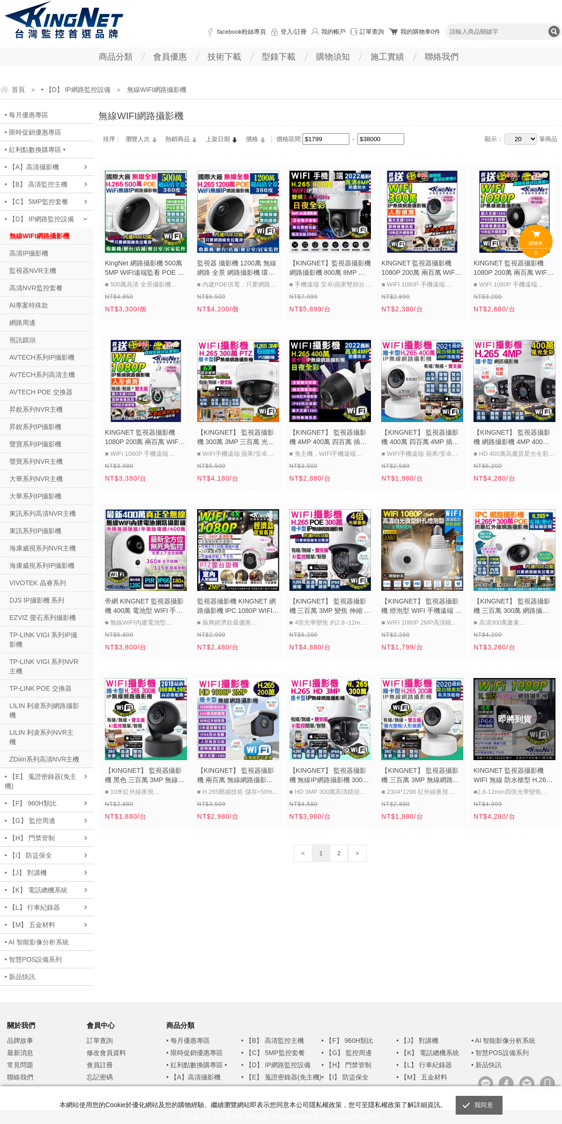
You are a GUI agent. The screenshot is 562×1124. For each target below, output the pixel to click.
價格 (252, 139)
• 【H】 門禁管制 (30, 838)
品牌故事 (20, 1040)
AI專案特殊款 (28, 305)
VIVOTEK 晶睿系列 (37, 583)
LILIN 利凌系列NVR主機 (41, 737)
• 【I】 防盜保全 (28, 855)
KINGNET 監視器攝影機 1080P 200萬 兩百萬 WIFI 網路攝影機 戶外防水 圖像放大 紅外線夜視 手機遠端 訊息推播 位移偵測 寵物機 (511, 268)
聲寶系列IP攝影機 (35, 444)
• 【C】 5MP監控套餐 (36, 201)
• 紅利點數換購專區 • (35, 149)
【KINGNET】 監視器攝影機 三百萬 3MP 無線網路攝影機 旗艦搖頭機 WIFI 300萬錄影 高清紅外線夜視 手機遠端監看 (420, 776)
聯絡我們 (441, 56)
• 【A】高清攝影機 (32, 167)
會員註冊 (100, 1065)
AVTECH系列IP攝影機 (41, 357)
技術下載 (224, 56)
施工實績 (387, 56)
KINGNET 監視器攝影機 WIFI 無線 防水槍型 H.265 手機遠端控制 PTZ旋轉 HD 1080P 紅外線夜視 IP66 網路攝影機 (512, 776)
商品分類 (116, 56)
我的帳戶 (333, 31)
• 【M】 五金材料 (30, 924)
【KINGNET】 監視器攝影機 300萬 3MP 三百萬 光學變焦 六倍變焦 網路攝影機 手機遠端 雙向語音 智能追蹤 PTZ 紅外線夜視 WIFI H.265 (235, 438)
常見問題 (20, 1065)
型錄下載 (279, 56)
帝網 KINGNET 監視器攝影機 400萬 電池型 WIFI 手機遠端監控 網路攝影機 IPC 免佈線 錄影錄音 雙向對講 (144, 606)
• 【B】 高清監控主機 (36, 184)
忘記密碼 (100, 1077)
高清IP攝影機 (28, 253)
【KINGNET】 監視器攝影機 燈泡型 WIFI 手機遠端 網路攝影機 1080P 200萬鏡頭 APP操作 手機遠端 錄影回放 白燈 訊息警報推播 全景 (421, 606)
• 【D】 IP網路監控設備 (39, 219)
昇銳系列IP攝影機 (35, 426)
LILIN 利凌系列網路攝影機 (44, 710)
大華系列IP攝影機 (35, 496)
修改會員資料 (106, 1052)
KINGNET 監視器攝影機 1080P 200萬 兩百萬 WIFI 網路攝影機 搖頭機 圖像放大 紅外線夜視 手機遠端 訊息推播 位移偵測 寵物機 (420, 268)
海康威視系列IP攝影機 (41, 565)
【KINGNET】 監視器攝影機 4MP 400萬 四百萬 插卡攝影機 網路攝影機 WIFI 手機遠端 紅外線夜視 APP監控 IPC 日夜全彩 (328, 438)
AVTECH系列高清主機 (42, 374)
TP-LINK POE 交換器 (40, 688)
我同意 (483, 1105)
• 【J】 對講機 (26, 872)
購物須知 (333, 56)
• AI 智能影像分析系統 (37, 942)
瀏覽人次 (138, 139)
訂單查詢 (372, 31)
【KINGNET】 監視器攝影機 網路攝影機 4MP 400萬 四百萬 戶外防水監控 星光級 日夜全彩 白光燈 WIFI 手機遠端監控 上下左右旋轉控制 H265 (513, 438)
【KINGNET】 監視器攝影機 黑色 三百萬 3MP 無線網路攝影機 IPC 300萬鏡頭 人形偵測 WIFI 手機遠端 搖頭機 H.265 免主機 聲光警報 (145, 776)
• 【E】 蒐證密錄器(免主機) (40, 781)
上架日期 (218, 139)
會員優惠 (170, 56)
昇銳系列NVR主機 (36, 409)
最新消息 (20, 1052)
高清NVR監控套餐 (36, 288)
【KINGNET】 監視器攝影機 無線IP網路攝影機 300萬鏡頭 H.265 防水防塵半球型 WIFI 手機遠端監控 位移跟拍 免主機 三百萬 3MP (329, 776)
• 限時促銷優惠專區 (33, 132)
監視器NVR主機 (32, 270)
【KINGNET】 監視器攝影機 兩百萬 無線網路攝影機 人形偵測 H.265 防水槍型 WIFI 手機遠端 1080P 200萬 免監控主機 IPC (238, 776)
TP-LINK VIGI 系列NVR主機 (43, 666)
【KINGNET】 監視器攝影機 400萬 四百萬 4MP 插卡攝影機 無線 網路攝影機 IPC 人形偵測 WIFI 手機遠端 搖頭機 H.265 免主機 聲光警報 (419, 438)
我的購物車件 (420, 31)
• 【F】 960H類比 (31, 803)
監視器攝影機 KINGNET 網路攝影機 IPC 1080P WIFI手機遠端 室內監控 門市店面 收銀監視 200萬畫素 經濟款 (238, 606)
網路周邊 (22, 322)
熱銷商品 (177, 139)
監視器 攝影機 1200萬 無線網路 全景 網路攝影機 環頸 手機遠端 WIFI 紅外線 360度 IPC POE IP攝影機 (236, 268)
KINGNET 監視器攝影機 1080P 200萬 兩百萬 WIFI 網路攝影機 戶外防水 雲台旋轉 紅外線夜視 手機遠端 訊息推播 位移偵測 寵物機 (143, 438)
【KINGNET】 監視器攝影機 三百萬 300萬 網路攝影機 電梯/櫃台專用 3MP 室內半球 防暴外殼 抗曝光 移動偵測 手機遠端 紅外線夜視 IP (513, 606)
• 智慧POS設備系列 (33, 959)
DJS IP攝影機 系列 (36, 600)
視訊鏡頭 (22, 340)
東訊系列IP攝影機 (35, 531)
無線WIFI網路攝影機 (39, 236)
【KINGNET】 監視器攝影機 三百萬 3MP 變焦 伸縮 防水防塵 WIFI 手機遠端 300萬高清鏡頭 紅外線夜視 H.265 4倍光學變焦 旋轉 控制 (330, 606)
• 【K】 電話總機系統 (36, 890)
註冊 (301, 31)
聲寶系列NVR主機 (36, 461)
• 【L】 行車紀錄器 (32, 907)
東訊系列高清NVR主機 (42, 513)
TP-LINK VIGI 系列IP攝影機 (43, 639)
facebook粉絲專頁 (241, 31)
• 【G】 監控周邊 (30, 820)
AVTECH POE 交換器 (41, 392)
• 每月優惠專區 (26, 115)
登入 (287, 31)
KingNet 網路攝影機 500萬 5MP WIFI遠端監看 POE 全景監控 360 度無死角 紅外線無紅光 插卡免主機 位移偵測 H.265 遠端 (144, 268)
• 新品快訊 (20, 977)
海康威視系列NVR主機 (42, 548)
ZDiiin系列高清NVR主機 (44, 759)
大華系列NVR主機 (36, 479)
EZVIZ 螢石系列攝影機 (42, 617)
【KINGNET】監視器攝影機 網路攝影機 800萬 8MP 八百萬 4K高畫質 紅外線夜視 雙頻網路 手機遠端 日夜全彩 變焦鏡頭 (330, 268)
